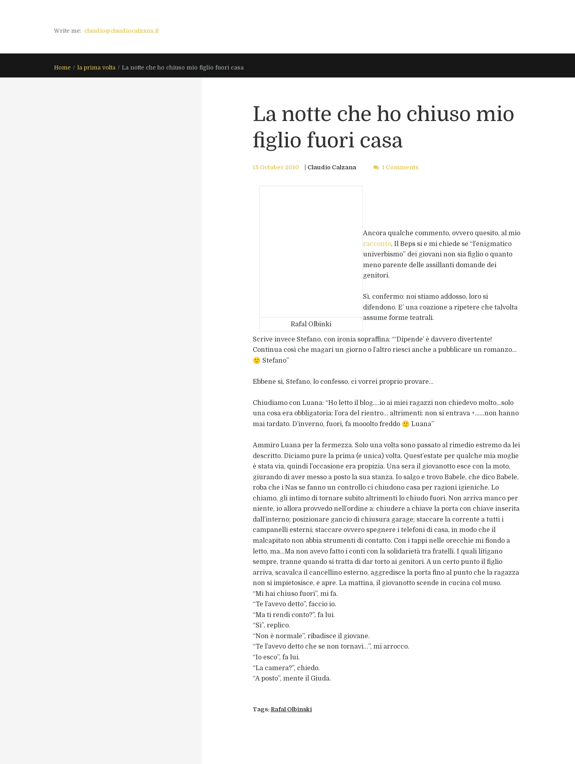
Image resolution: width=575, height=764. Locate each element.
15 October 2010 (276, 167)
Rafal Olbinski (291, 709)
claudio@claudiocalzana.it (121, 31)
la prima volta (96, 67)
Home (62, 67)
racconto (377, 244)
